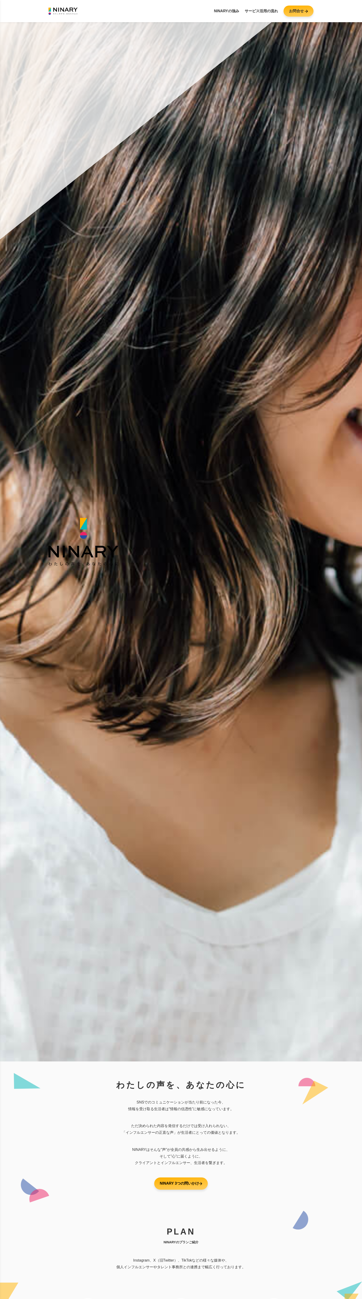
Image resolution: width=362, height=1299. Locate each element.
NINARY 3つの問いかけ (181, 1183)
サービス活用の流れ (261, 11)
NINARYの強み (226, 11)
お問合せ (298, 11)
